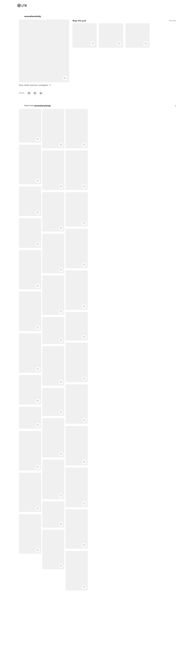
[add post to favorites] (65, 78)
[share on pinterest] (35, 93)
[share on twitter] (41, 93)
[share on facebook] (29, 93)
